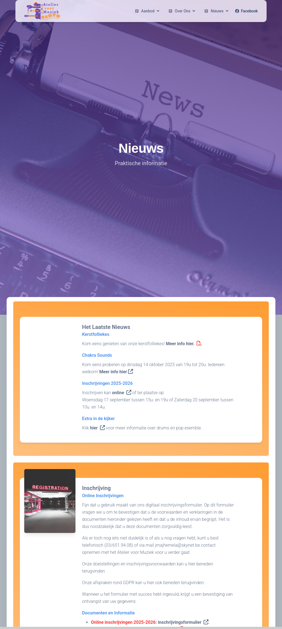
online (121, 392)
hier (97, 428)
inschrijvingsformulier (183, 622)
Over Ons (182, 11)
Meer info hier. (184, 343)
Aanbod (147, 11)
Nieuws (216, 11)
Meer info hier (116, 371)
